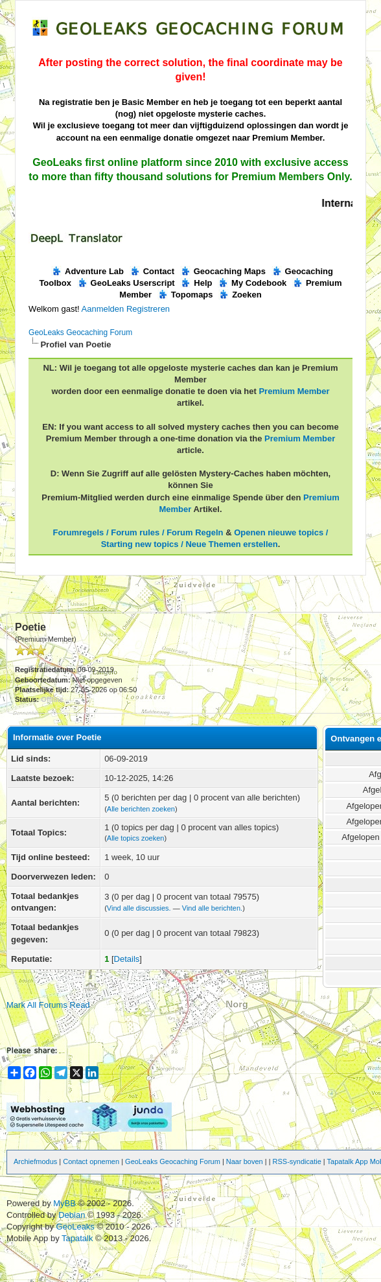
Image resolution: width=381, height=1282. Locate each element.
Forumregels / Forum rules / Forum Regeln (138, 532)
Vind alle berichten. (212, 908)
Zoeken (240, 294)
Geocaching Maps (223, 271)
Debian (72, 1215)
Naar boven (244, 1161)
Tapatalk (78, 1238)
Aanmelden (103, 309)
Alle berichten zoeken (141, 809)
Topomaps (185, 294)
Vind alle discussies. (139, 908)
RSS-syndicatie (297, 1161)
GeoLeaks (76, 1226)
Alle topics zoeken (136, 838)
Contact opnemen (91, 1161)
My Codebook (252, 283)
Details (127, 959)
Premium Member (294, 391)
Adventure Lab (87, 271)
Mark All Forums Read (48, 1005)
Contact (152, 271)
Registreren (148, 309)
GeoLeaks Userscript (126, 283)
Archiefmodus (35, 1161)
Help (196, 283)
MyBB (64, 1203)
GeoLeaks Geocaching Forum (80, 332)
